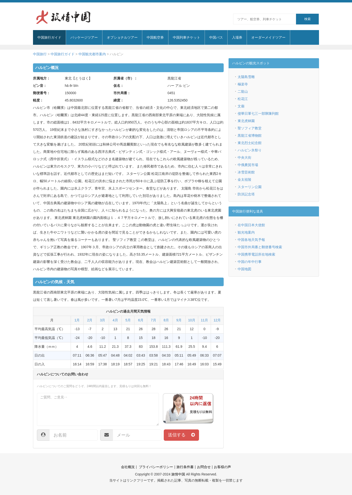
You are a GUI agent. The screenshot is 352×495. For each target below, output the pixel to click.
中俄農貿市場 (248, 165)
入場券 (237, 37)
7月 (153, 320)
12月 (217, 320)
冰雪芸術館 (246, 172)
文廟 (241, 106)
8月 (166, 320)
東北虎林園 (246, 121)
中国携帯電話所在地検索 (256, 254)
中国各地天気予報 (251, 240)
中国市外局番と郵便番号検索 (260, 247)
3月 (102, 320)
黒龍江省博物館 (250, 135)
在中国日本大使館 (251, 225)
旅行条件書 (185, 467)
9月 (179, 320)
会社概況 (128, 467)
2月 (90, 320)
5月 (128, 320)
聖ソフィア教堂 (250, 128)
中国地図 (244, 269)
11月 (204, 320)
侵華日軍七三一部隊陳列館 (258, 113)
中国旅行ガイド (63, 54)
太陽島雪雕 (246, 77)
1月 (77, 320)
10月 (191, 320)
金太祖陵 (244, 179)
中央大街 (244, 157)
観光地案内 (246, 232)
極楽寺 (243, 84)
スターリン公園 (250, 187)
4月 (115, 320)
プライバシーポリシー (155, 467)
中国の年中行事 (250, 262)
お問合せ (204, 467)
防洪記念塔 (246, 194)
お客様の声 (222, 467)
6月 (140, 320)
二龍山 (243, 91)
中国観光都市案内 (92, 54)
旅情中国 (178, 474)
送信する (181, 434)
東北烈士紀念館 (250, 143)
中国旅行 (40, 54)
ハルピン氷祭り (250, 150)
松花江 (243, 99)
